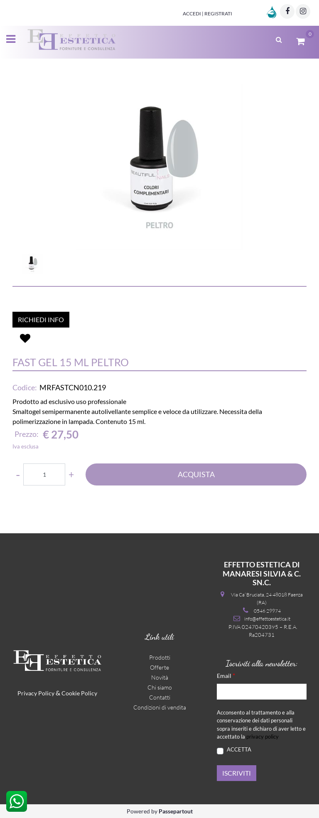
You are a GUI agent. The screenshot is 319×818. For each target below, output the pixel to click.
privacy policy (262, 736)
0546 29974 (267, 611)
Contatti (159, 697)
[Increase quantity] (71, 474)
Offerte (159, 667)
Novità (159, 677)
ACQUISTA (196, 474)
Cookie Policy (79, 693)
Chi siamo (159, 687)
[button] (159, 167)
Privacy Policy (35, 693)
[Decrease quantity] (17, 474)
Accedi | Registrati (207, 13)
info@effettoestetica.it (267, 619)
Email (226, 675)
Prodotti (159, 657)
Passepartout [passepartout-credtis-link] (176, 811)
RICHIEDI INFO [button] (41, 319)
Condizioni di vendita (159, 707)
